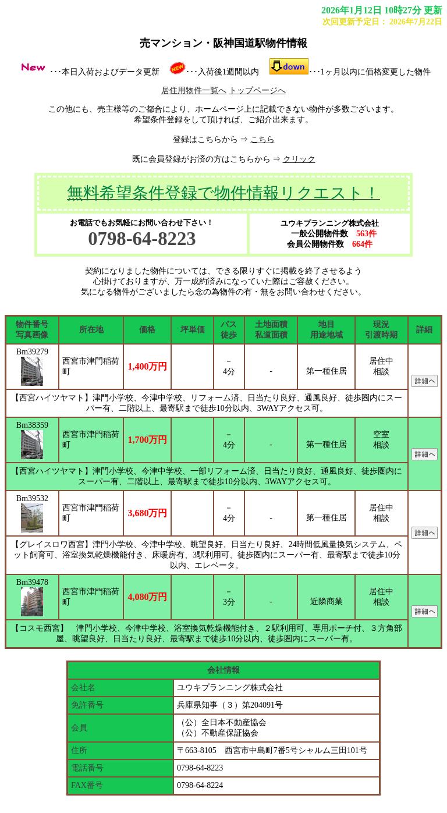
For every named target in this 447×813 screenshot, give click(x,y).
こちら (262, 139)
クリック (299, 159)
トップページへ (257, 90)
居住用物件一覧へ (193, 90)
